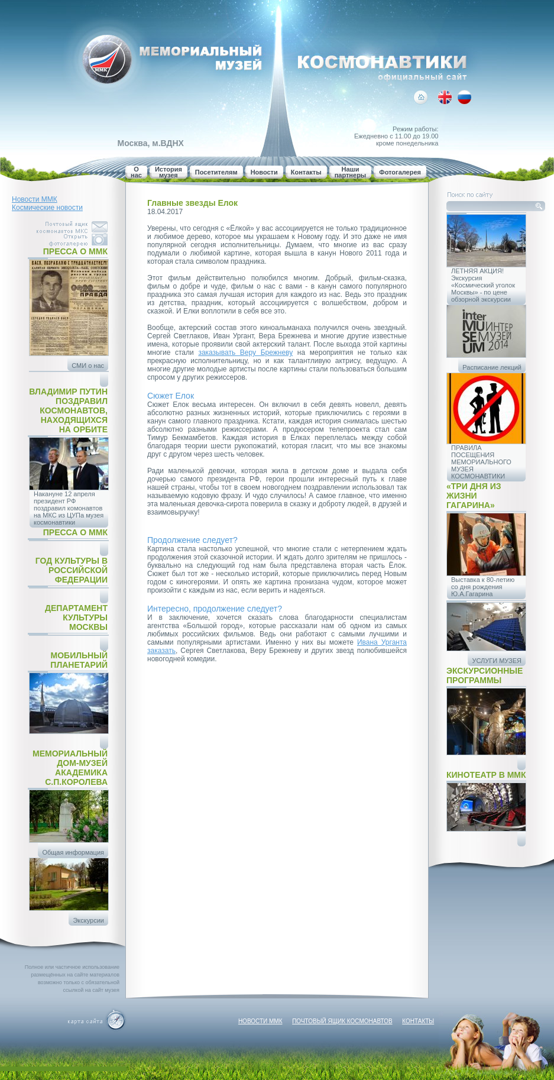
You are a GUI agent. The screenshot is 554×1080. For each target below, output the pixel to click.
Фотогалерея (400, 172)
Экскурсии (88, 920)
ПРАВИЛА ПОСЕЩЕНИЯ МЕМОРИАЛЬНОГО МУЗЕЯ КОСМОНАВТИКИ (481, 462)
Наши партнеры (351, 172)
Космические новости (47, 207)
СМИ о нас (88, 365)
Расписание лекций (491, 367)
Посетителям (216, 172)
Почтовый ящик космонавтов (342, 1021)
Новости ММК (34, 199)
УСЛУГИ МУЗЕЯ (496, 660)
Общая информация (73, 852)
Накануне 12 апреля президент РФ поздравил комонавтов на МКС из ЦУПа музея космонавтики (68, 508)
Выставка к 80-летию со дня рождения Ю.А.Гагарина (482, 586)
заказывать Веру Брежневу (245, 352)
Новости (264, 172)
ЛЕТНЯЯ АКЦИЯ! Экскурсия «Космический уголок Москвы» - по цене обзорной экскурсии (483, 285)
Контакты (306, 172)
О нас (136, 172)
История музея (168, 172)
